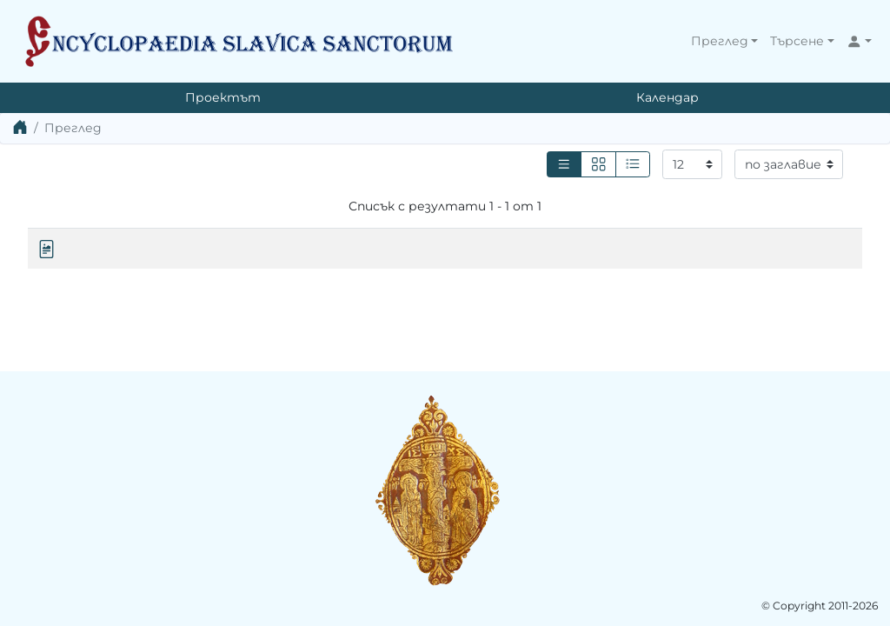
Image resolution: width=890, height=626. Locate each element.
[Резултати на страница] (692, 164)
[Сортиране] (788, 164)
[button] (725, 41)
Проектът (223, 97)
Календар (667, 97)
